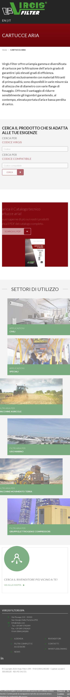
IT (9, 20)
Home (4, 50)
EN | (5, 20)
